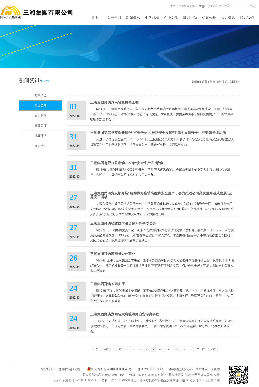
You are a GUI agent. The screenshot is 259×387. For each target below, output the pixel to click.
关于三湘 (114, 17)
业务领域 (152, 17)
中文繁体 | (184, 6)
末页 (213, 349)
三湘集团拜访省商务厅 (107, 284)
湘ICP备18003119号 (151, 369)
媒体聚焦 (41, 115)
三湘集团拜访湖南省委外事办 (112, 254)
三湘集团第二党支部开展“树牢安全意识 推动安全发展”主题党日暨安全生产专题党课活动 (158, 132)
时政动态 (41, 95)
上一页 (118, 349)
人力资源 (228, 17)
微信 (194, 6)
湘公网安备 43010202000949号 (109, 369)
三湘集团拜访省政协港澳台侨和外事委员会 (123, 223)
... (191, 349)
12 (175, 349)
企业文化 (171, 17)
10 (160, 349)
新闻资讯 (133, 17)
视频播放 (41, 136)
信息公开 (209, 17)
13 (183, 349)
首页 (95, 17)
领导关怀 (41, 125)
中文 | (173, 6)
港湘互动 (190, 17)
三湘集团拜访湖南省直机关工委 (114, 102)
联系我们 (247, 17)
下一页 (201, 349)
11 (168, 349)
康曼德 (215, 369)
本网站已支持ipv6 (179, 369)
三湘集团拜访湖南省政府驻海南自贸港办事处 (124, 314)
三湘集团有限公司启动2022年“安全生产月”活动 (126, 163)
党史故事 (41, 146)
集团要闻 (235, 81)
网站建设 (202, 369)
